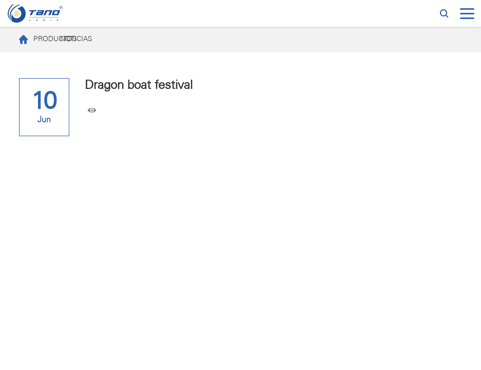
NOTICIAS (76, 39)
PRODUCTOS (34, 39)
